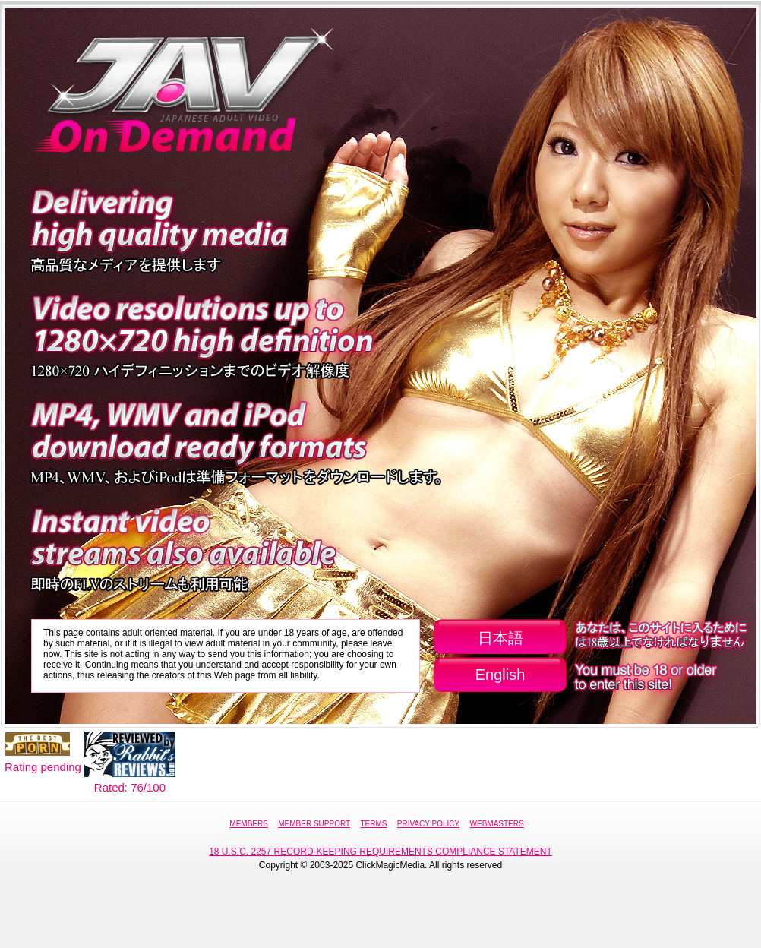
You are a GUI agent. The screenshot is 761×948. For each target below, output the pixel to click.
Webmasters (497, 824)
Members (248, 824)
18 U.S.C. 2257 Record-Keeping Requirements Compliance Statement (380, 851)
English (500, 674)
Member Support (314, 824)
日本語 (500, 638)
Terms (373, 824)
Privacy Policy (428, 824)
